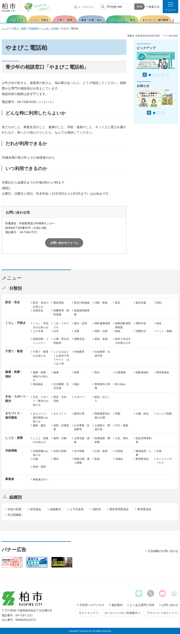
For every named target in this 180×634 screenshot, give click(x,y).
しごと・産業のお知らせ (40, 440)
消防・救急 (101, 302)
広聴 (35, 458)
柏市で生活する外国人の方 (123, 340)
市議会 (119, 458)
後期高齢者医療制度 (123, 325)
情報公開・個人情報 (82, 460)
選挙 (56, 458)
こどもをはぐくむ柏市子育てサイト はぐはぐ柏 (61, 357)
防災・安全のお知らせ (40, 304)
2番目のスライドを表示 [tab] (154, 75)
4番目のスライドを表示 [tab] (162, 75)
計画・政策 (101, 451)
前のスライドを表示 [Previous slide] (4, 19)
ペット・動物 (164, 331)
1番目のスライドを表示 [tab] (150, 75)
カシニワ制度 (164, 413)
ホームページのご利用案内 (121, 612)
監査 (97, 458)
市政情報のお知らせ (40, 453)
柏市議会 (35, 509)
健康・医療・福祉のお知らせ (40, 376)
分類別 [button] (15, 288)
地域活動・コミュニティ (40, 340)
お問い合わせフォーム (64, 242)
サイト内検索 (103, 6)
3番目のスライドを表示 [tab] (158, 75)
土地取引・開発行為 (102, 427)
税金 (158, 323)
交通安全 (38, 310)
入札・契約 (121, 438)
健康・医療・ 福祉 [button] (14, 374)
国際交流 (79, 338)
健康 (56, 372)
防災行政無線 (82, 302)
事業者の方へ (40, 479)
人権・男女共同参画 (61, 340)
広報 (158, 451)
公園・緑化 (142, 413)
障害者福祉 (162, 372)
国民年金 (141, 323)
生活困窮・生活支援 (61, 386)
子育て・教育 (19, 28)
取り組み (120, 384)
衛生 (97, 372)
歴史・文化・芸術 (61, 398)
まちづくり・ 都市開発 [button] (14, 415)
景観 (117, 413)
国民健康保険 (102, 323)
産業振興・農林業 (102, 440)
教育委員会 (142, 458)
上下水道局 (77, 509)
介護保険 (120, 372)
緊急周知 (58, 302)
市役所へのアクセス (92, 604)
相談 (117, 331)
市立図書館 (14, 514)
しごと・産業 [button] (14, 437)
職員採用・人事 (143, 453)
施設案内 (117, 604)
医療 (76, 372)
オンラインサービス (164, 460)
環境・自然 (101, 331)
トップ (5, 28)
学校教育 (34, 28)
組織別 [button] (15, 497)
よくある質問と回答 (142, 604)
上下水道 (38, 331)
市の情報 (79, 451)
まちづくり (59, 413)
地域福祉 (38, 384)
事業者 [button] (9, 479)
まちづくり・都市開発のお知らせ (40, 417)
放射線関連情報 (82, 312)
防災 (117, 302)
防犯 (158, 302)
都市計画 (79, 413)
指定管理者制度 (143, 440)
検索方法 (154, 6)
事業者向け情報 (102, 386)
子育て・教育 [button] (14, 351)
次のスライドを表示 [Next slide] (176, 19)
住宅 (56, 331)
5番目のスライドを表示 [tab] (167, 75)
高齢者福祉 (142, 372)
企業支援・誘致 (82, 440)
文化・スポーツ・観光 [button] (17, 399)
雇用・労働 (59, 438)
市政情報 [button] (11, 450)
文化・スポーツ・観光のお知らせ (40, 400)
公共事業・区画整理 (82, 427)
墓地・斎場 (101, 338)
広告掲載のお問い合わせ (163, 551)
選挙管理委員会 (119, 509)
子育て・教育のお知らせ (40, 353)
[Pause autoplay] (144, 74)
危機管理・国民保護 (61, 312)
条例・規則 (39, 466)
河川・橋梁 (121, 425)
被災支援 (141, 302)
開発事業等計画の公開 (102, 415)
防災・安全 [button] (12, 302)
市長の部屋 (59, 451)
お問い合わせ (170, 604)
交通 (76, 331)
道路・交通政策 (61, 427)
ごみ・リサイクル (61, 325)
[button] (170, 6)
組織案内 (55, 509)
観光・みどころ (102, 398)
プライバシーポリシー (160, 612)
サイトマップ (87, 612)
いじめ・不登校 (49, 28)
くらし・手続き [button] (15, 323)
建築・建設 (39, 425)
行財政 (119, 451)
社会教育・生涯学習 (102, 353)
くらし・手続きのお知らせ (40, 325)
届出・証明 (80, 323)
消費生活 (141, 331)
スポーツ (79, 396)
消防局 (96, 509)
